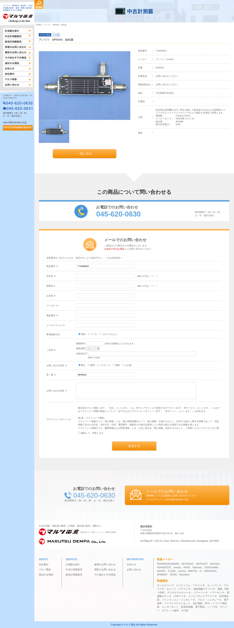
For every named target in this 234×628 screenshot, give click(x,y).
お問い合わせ (18, 84)
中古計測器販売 (18, 36)
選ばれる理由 (18, 63)
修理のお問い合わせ (18, 47)
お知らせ (18, 68)
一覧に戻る (84, 153)
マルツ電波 (45, 569)
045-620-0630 (18, 103)
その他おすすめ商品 (18, 57)
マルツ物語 (18, 79)
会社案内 (18, 74)
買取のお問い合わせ (18, 52)
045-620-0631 (18, 108)
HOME (38, 25)
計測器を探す (18, 31)
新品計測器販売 (18, 41)
